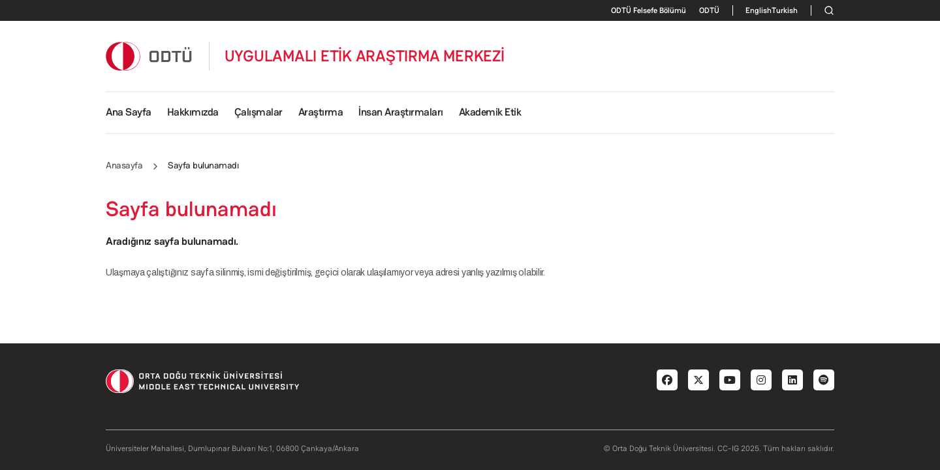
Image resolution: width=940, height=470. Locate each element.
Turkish (785, 10)
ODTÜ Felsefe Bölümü (648, 10)
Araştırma (320, 112)
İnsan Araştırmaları (400, 112)
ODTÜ (709, 10)
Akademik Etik (490, 112)
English (758, 10)
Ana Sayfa (128, 112)
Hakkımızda (193, 112)
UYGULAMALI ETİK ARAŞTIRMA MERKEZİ (365, 56)
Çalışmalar (258, 112)
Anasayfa (124, 165)
